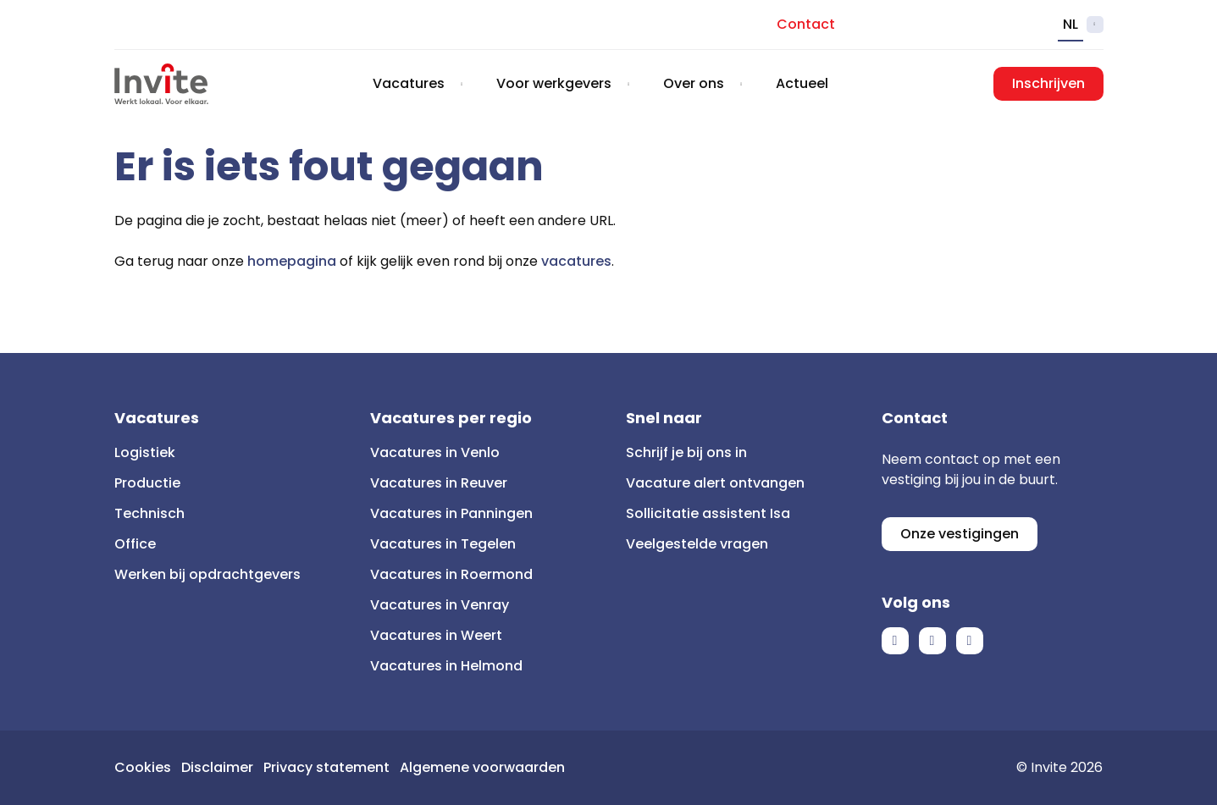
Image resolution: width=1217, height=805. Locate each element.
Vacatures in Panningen (451, 513)
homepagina (291, 261)
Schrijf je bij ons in (686, 452)
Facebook (895, 640)
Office (135, 544)
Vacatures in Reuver (438, 483)
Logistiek (144, 452)
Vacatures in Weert (436, 635)
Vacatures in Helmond (446, 665)
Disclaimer (217, 767)
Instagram (969, 640)
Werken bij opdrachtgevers (207, 574)
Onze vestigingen (959, 533)
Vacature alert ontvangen (715, 483)
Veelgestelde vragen (697, 544)
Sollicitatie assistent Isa (708, 513)
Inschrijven (1048, 83)
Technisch (149, 513)
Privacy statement (326, 767)
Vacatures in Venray (439, 605)
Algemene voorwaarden (482, 767)
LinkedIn (932, 640)
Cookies (142, 767)
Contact (806, 24)
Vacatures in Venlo (435, 452)
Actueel (802, 83)
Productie (147, 483)
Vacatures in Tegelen (443, 544)
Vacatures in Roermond (451, 574)
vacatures (576, 261)
